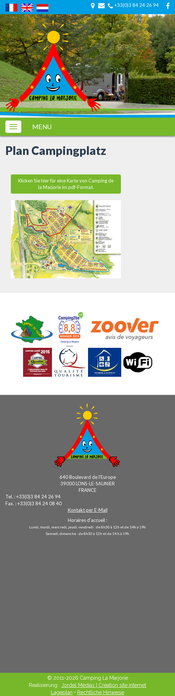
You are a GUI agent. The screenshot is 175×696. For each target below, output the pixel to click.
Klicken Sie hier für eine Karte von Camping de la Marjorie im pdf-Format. (66, 184)
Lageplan (62, 692)
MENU (42, 127)
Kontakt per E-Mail (88, 510)
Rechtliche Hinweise (100, 692)
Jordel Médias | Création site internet (103, 685)
